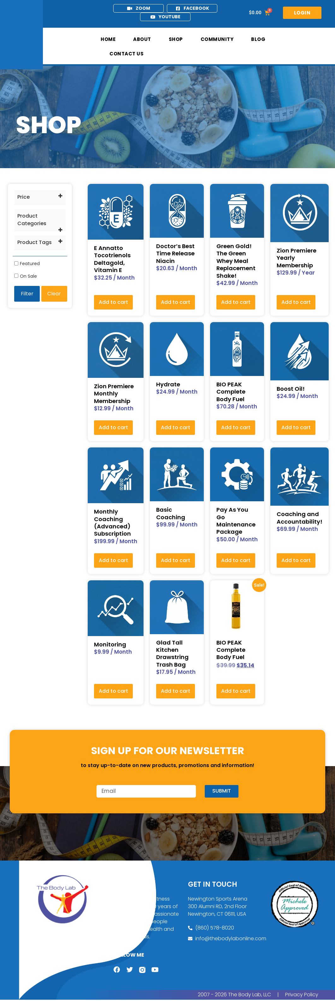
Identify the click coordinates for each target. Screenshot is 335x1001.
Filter (27, 293)
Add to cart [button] (113, 302)
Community (217, 39)
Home (108, 39)
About (142, 39)
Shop (176, 39)
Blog (258, 39)
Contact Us (126, 53)
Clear (54, 293)
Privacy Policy (301, 995)
